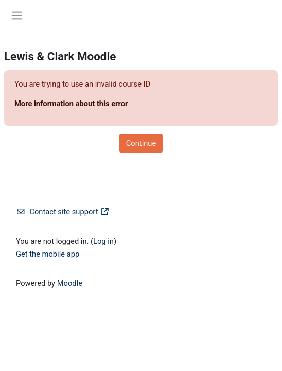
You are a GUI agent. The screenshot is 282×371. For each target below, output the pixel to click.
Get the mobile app (47, 254)
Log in (275, 15)
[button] (245, 15)
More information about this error (71, 103)
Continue (141, 143)
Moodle (69, 283)
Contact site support (63, 211)
